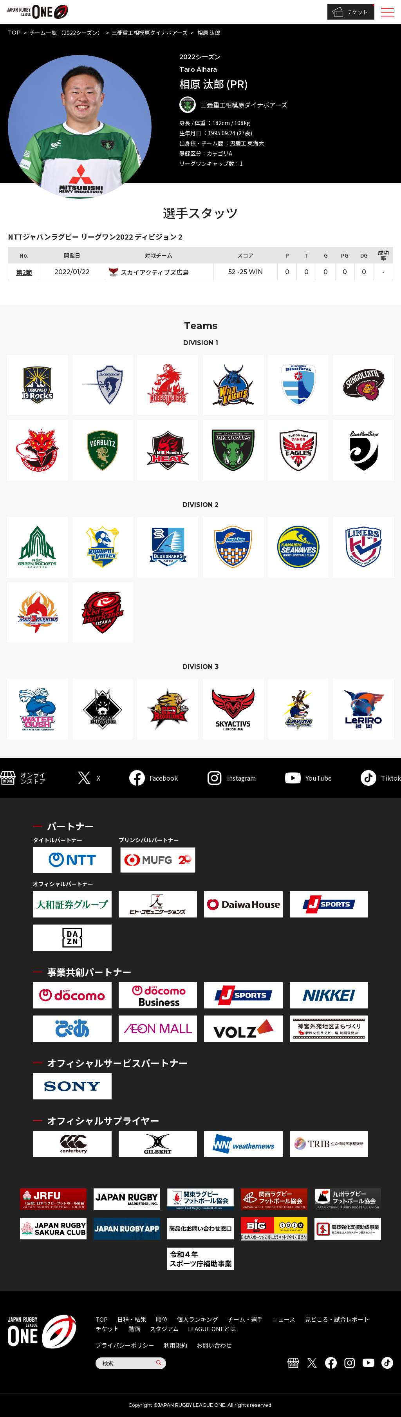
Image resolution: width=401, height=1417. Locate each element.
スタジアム (164, 1328)
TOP (14, 32)
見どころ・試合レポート (337, 1319)
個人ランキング (197, 1319)
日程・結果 (131, 1319)
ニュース (283, 1319)
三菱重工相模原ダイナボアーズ (150, 32)
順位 (162, 1319)
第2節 (24, 272)
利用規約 (175, 1345)
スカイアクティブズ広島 (155, 272)
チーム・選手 (245, 1319)
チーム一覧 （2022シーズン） (66, 32)
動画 (134, 1328)
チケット (350, 12)
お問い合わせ (214, 1345)
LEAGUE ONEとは (212, 1328)
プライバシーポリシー (125, 1345)
